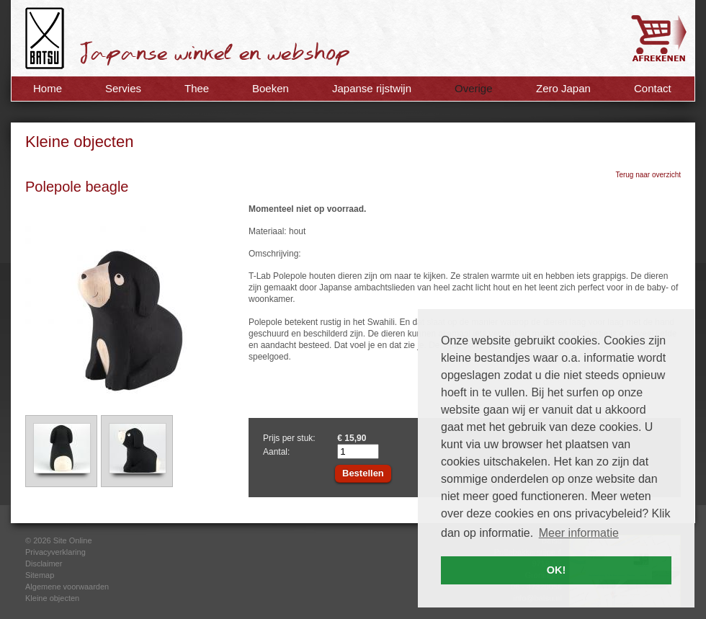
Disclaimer (43, 563)
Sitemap (39, 575)
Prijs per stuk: (289, 438)
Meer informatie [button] (579, 533)
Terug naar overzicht (648, 175)
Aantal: (276, 452)
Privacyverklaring (55, 552)
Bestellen (363, 473)
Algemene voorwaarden (67, 586)
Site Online (72, 540)
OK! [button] (556, 570)
